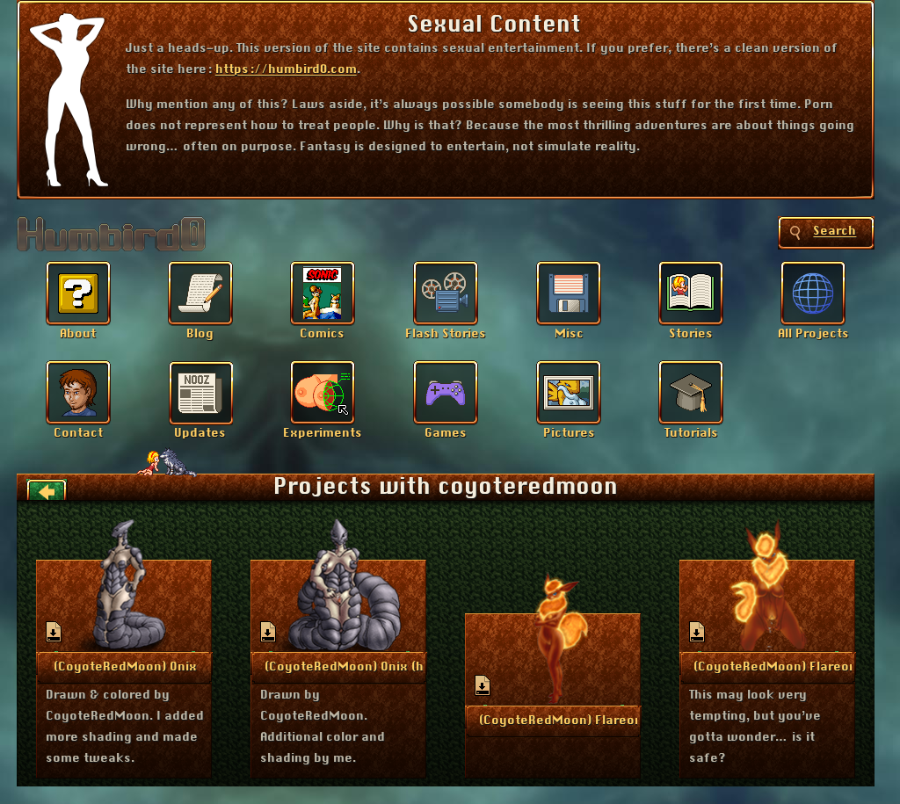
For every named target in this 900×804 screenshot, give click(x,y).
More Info (125, 666)
